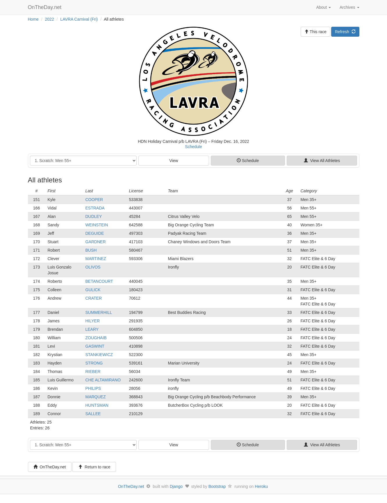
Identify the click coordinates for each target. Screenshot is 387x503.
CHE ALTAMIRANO (103, 380)
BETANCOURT (99, 281)
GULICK (93, 289)
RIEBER (93, 371)
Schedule (193, 146)
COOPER (94, 199)
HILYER (92, 321)
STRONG (94, 363)
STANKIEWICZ (99, 354)
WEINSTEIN (96, 225)
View (173, 160)
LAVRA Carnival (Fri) (79, 19)
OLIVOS (93, 267)
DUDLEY (93, 216)
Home (33, 19)
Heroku (261, 486)
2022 (49, 19)
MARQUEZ (95, 396)
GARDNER (95, 241)
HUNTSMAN (96, 405)
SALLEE (93, 413)
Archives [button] (349, 7)
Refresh (345, 31)
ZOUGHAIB (96, 337)
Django (176, 486)
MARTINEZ (95, 258)
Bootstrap (217, 486)
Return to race (94, 467)
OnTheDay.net (45, 7)
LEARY (92, 329)
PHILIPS (93, 388)
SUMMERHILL (98, 312)
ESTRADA (95, 208)
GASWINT (94, 346)
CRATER (93, 298)
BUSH (91, 250)
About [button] (323, 7)
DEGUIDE (94, 233)
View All (322, 160)
